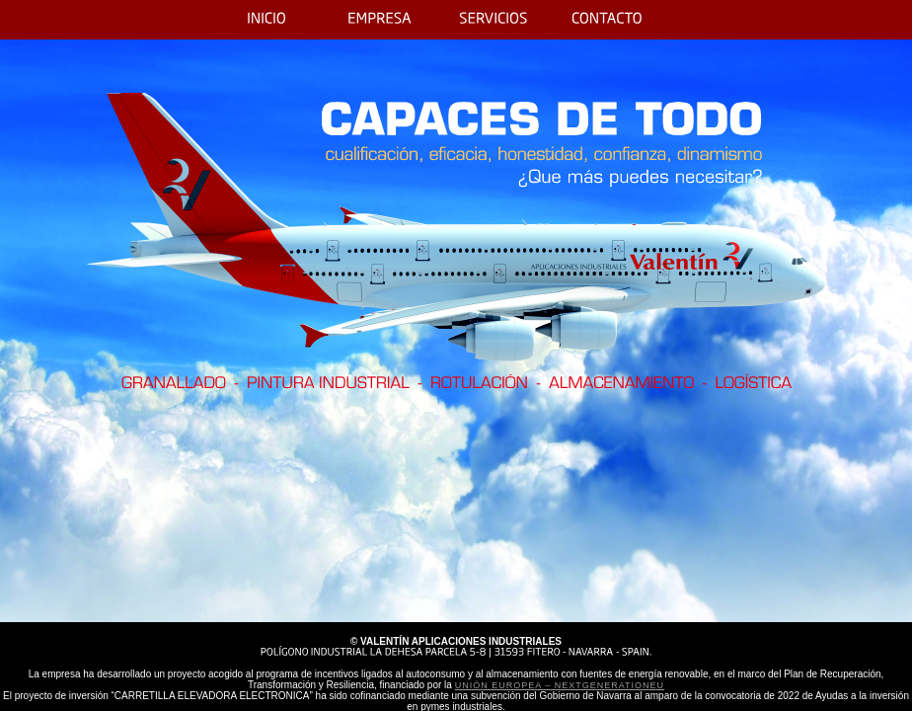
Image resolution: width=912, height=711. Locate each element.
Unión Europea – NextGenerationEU (559, 685)
